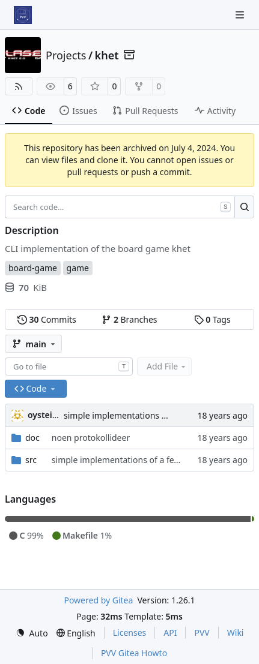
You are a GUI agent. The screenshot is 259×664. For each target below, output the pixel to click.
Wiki (235, 632)
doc (32, 437)
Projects (66, 55)
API (170, 632)
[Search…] (244, 207)
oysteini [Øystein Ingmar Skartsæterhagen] (44, 414)
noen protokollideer (91, 437)
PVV (201, 632)
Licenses (130, 632)
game (78, 268)
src (31, 459)
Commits (46, 319)
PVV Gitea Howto (134, 653)
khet (107, 55)
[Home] (23, 15)
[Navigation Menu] (241, 15)
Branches (129, 319)
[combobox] (69, 366)
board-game (32, 268)
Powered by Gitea (98, 600)
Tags (212, 319)
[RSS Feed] (18, 86)
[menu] (32, 633)
